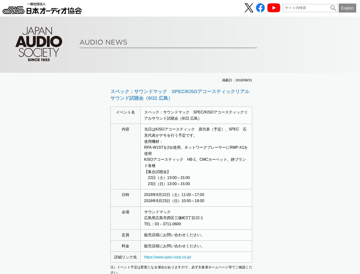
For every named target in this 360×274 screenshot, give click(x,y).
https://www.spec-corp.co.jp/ (167, 257)
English (347, 8)
